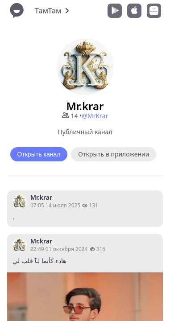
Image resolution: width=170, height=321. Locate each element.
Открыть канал (39, 154)
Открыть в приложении (113, 154)
